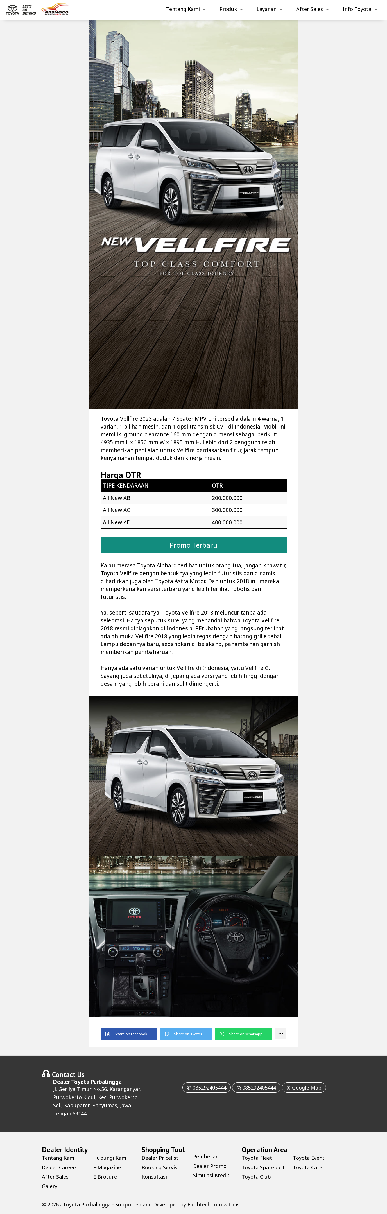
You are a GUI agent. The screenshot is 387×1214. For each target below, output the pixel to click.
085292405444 (206, 1087)
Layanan (267, 9)
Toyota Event (309, 1157)
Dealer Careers (60, 1167)
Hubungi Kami (110, 1157)
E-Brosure (105, 1176)
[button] (129, 1034)
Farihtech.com (204, 1204)
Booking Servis (159, 1167)
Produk (228, 9)
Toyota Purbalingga (96, 1082)
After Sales (309, 9)
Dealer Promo (210, 1166)
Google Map (304, 1087)
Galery (49, 1186)
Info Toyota (357, 9)
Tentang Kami (183, 9)
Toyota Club (256, 1176)
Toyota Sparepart (263, 1167)
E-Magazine (107, 1167)
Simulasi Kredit (211, 1175)
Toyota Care (307, 1167)
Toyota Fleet (257, 1157)
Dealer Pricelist (160, 1157)
